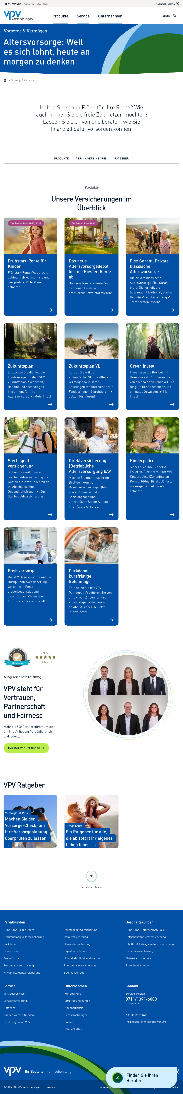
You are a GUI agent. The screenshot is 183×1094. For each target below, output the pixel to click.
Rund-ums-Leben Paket (19, 930)
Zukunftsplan (12, 958)
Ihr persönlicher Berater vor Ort (146, 1021)
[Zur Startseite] (18, 15)
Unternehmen (110, 16)
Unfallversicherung (76, 937)
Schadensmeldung (15, 1000)
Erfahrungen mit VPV (17, 1022)
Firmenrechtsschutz (138, 958)
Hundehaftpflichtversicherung (83, 958)
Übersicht (50, 1087)
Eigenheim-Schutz (75, 951)
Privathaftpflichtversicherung (22, 972)
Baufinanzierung (74, 972)
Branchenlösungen (138, 965)
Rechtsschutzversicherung (80, 930)
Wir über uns (73, 993)
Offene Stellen (73, 1029)
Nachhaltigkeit (74, 1008)
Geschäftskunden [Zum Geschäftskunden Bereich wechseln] (36, 3)
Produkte (60, 16)
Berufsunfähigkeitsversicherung (24, 937)
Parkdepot (10, 944)
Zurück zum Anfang (91, 879)
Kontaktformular (136, 1014)
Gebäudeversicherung (139, 951)
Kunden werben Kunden (19, 1015)
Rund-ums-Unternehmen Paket (145, 930)
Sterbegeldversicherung (19, 965)
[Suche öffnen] (175, 16)
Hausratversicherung (77, 944)
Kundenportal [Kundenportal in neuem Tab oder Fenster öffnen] (167, 3)
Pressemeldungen (76, 1015)
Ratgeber (121, 158)
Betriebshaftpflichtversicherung (146, 937)
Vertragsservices (14, 993)
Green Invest (11, 951)
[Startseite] (5, 80)
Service (83, 16)
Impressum (105, 1087)
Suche (166, 16)
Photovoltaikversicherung (80, 965)
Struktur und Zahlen (77, 1000)
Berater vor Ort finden (26, 748)
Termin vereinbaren (91, 158)
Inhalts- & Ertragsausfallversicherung (150, 944)
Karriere (70, 1022)
